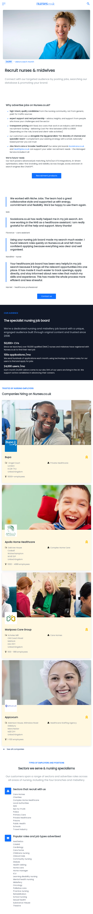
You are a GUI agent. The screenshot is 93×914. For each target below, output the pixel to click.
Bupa (8, 457)
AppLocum (11, 717)
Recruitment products (46, 175)
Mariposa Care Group (18, 629)
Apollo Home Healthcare (20, 542)
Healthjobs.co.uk (21, 149)
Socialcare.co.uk (76, 146)
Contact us (46, 296)
